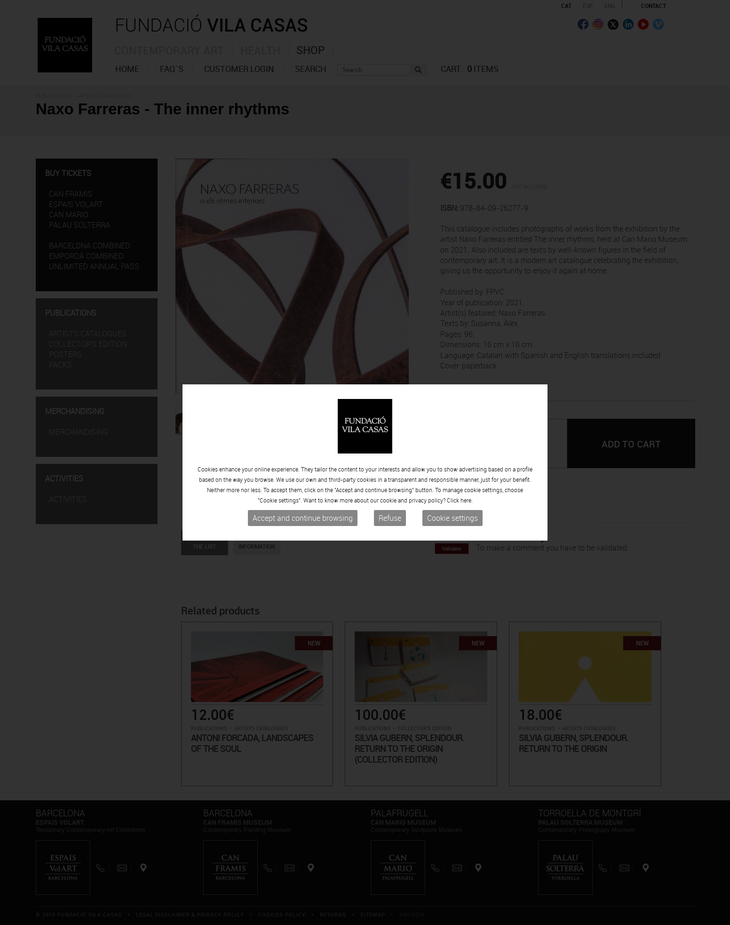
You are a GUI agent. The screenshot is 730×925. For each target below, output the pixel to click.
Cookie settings (452, 518)
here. (466, 500)
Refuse (390, 518)
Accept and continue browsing (303, 518)
